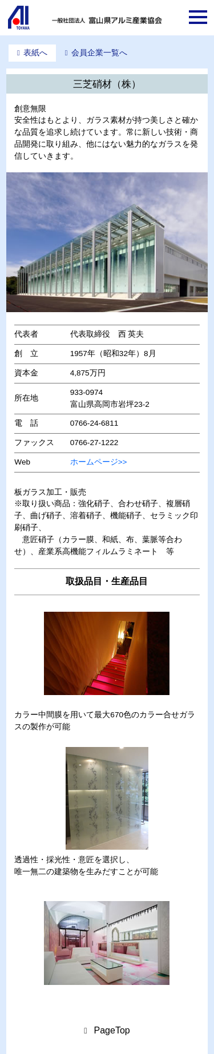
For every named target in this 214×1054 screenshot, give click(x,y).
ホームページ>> (98, 462)
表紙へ (35, 52)
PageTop (112, 1030)
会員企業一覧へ (99, 52)
